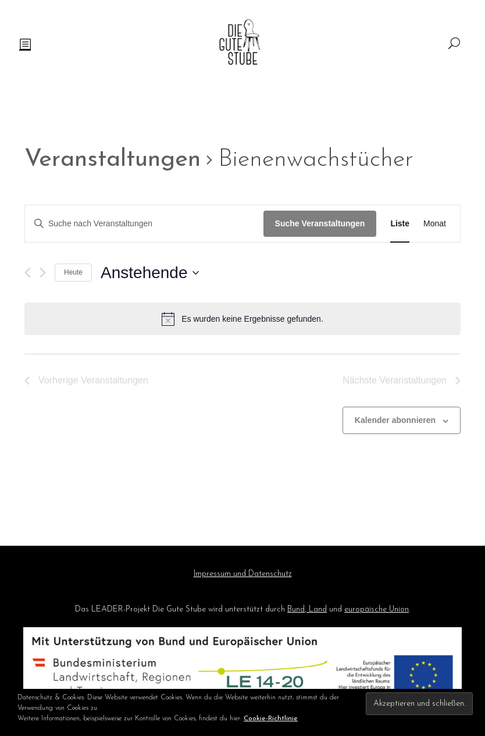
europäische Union (376, 609)
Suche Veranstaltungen (320, 223)
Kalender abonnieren (395, 420)
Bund (296, 609)
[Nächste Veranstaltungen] (43, 272)
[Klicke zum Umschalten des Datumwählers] (149, 273)
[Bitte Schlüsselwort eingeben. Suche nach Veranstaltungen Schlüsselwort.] (144, 223)
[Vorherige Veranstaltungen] (27, 272)
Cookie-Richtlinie (271, 718)
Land (316, 609)
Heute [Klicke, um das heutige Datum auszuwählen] (73, 272)
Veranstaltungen (112, 159)
